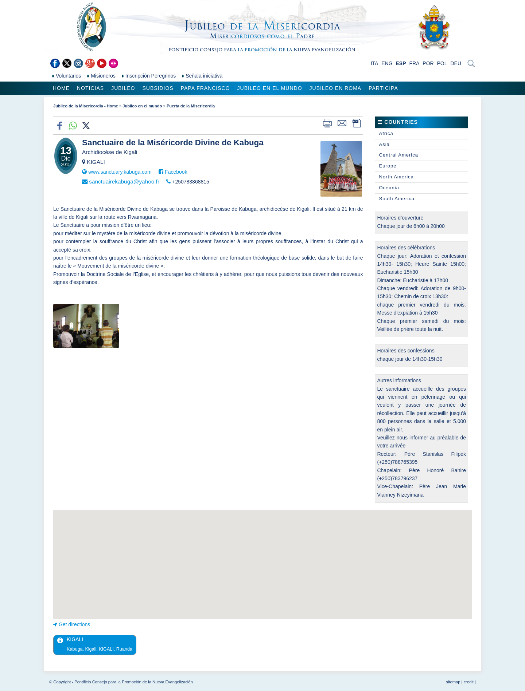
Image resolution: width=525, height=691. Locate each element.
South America (397, 198)
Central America (398, 155)
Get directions (74, 624)
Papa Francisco (205, 88)
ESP (401, 63)
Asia (384, 144)
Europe (387, 166)
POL (442, 63)
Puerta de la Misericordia (191, 106)
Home (61, 88)
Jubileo (123, 88)
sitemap (453, 682)
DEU (455, 63)
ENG (386, 63)
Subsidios (157, 88)
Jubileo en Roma (336, 88)
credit (469, 682)
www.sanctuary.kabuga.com (119, 172)
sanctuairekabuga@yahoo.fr (124, 181)
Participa (383, 88)
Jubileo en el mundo (269, 88)
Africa (386, 133)
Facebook (176, 172)
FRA (414, 63)
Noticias (90, 88)
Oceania (389, 187)
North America (396, 176)
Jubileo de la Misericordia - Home (85, 106)
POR (428, 63)
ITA (374, 63)
